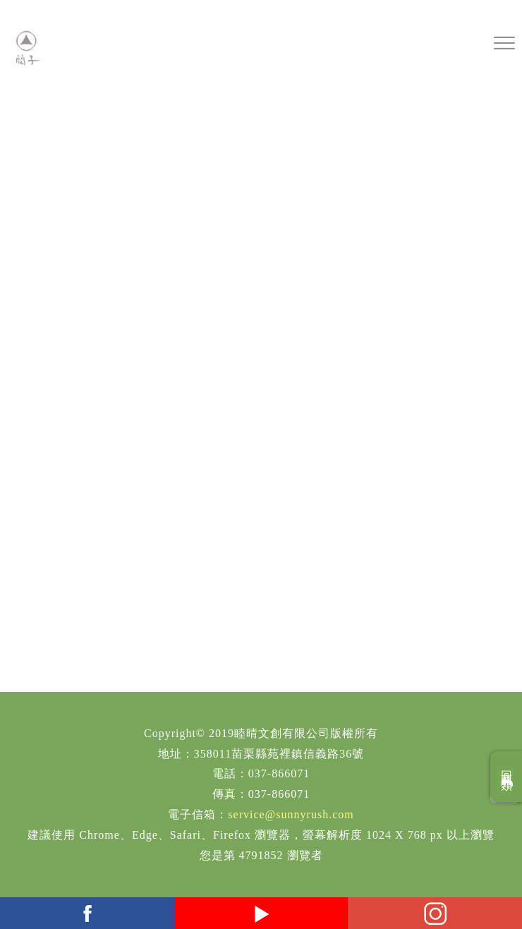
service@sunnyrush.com (290, 814)
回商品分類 (507, 776)
